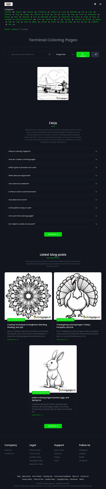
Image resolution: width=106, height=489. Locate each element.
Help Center (59, 450)
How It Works (36, 476)
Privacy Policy (27, 479)
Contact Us (9, 453)
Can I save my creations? (19, 194)
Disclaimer (74, 479)
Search (83, 54)
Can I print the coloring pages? (21, 226)
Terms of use (34, 453)
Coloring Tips (47, 476)
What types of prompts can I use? (22, 177)
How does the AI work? (18, 210)
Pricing (57, 457)
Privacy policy (35, 450)
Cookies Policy (35, 457)
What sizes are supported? (19, 185)
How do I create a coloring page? (22, 169)
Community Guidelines (62, 476)
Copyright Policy (36, 460)
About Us (8, 450)
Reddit (81, 457)
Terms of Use (38, 479)
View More (53, 244)
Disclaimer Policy (36, 464)
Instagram (83, 450)
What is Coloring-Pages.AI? (20, 161)
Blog (18, 476)
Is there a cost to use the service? (22, 202)
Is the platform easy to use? (20, 218)
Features (57, 453)
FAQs (56, 460)
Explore (15, 29)
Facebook (83, 460)
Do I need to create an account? (22, 234)
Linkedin (82, 453)
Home (7, 29)
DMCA (81, 479)
